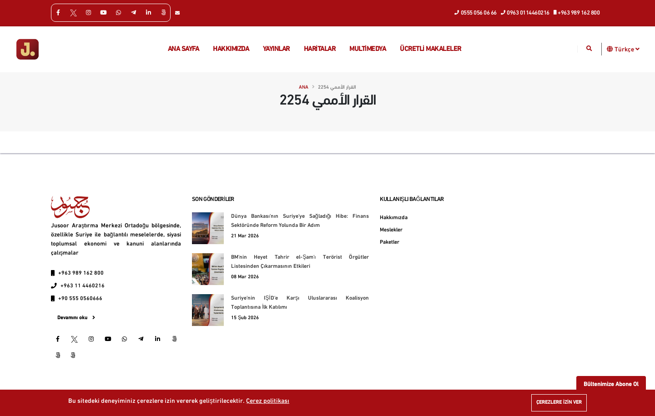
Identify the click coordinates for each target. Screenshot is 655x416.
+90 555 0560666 (80, 298)
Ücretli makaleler (430, 49)
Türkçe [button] (627, 49)
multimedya (367, 49)
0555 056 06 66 (476, 12)
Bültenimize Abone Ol (611, 384)
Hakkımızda (231, 49)
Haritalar (320, 49)
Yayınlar (276, 49)
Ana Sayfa (183, 49)
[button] (610, 49)
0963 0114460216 (525, 12)
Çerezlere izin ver (559, 402)
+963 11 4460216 (82, 286)
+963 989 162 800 (577, 12)
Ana (303, 87)
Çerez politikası (267, 401)
